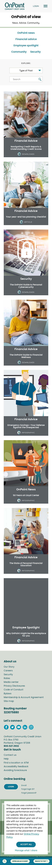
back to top (41, 861)
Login (11, 787)
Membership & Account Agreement (24, 697)
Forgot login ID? (27, 789)
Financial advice (26, 39)
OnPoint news (26, 33)
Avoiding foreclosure (15, 770)
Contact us (10, 755)
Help (6, 759)
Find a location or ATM (16, 763)
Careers (8, 671)
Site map (9, 701)
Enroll (24, 785)
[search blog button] (40, 79)
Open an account (20, 861)
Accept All (26, 844)
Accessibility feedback (16, 766)
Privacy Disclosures (14, 686)
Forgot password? (28, 793)
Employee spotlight (26, 45)
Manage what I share (26, 850)
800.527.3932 (11, 746)
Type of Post (26, 70)
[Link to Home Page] (15, 7)
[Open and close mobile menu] (45, 6)
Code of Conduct (13, 690)
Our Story (9, 667)
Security (35, 52)
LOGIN (36, 6)
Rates (7, 678)
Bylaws (7, 694)
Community (19, 52)
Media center (11, 682)
